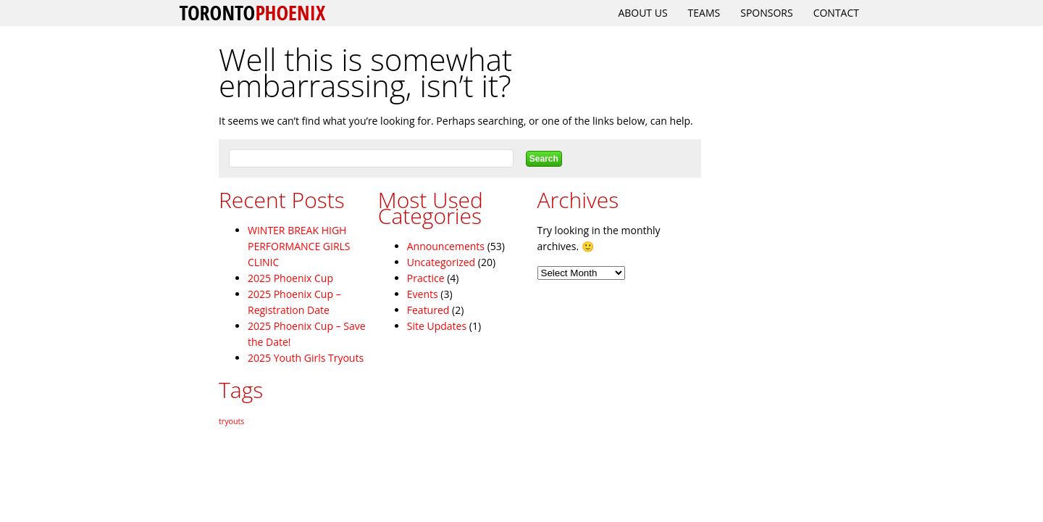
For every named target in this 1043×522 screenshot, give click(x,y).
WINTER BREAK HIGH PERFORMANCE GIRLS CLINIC (299, 246)
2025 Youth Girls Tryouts (306, 358)
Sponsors (766, 13)
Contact (836, 13)
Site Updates (436, 326)
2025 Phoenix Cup (290, 278)
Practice (426, 278)
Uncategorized (441, 262)
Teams (704, 13)
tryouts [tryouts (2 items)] (231, 421)
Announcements (446, 246)
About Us (642, 13)
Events (422, 294)
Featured (428, 310)
